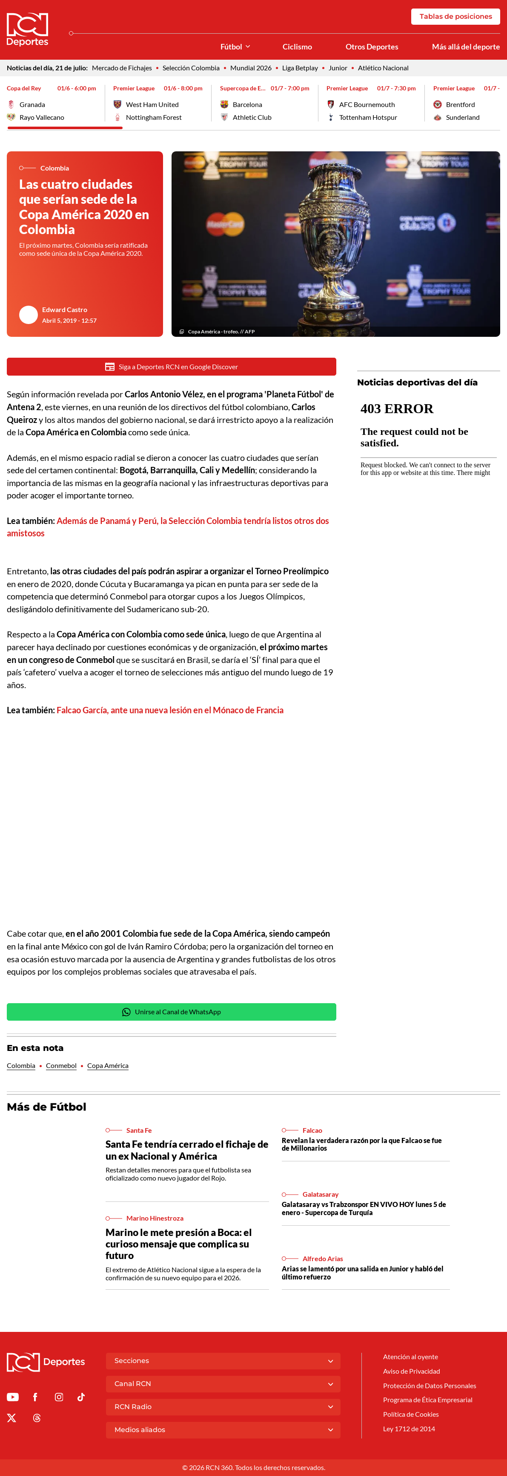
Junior (338, 68)
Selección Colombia (191, 68)
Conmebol (61, 1067)
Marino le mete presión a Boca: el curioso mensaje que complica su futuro (179, 1245)
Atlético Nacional (383, 68)
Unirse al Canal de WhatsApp (171, 1013)
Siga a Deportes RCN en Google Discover (171, 366)
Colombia (21, 1067)
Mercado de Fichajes (122, 68)
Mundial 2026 (251, 68)
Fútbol (231, 46)
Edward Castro (64, 309)
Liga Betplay (300, 68)
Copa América (108, 1067)
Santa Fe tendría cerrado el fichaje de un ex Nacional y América (187, 1151)
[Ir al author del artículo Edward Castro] (28, 315)
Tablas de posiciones (455, 16)
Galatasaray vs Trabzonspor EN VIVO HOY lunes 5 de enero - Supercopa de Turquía (364, 1209)
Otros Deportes (372, 46)
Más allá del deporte (466, 46)
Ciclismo (297, 46)
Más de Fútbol (46, 1108)
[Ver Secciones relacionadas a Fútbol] (247, 46)
